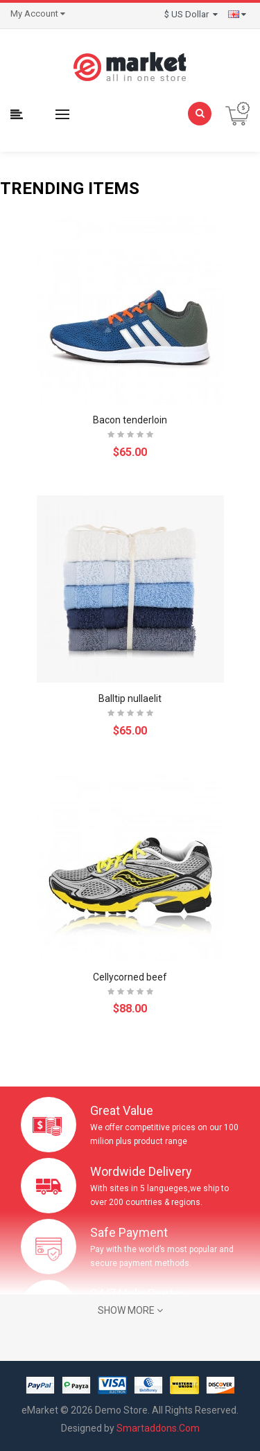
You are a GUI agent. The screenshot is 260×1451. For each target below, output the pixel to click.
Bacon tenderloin (130, 419)
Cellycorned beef (130, 977)
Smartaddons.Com (158, 1428)
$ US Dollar (191, 14)
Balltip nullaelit (130, 698)
